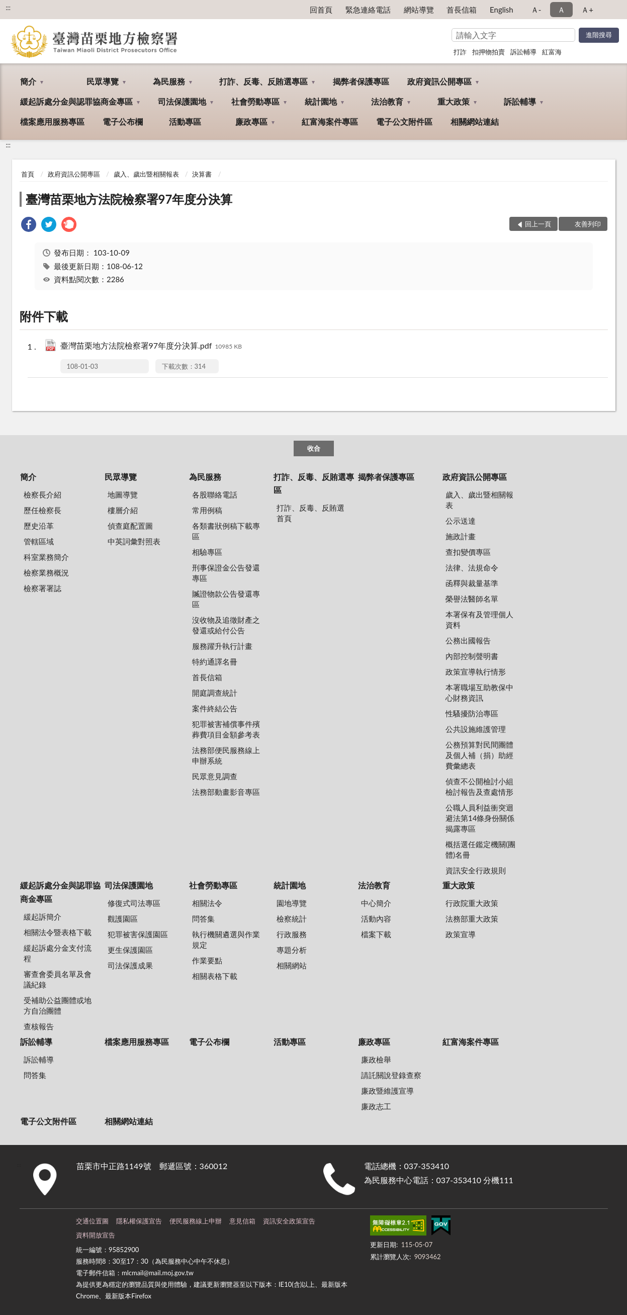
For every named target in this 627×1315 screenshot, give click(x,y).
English (501, 9)
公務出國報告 (468, 640)
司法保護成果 (130, 965)
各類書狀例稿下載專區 (226, 531)
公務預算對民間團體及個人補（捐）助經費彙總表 (479, 755)
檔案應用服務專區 (52, 121)
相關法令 (207, 903)
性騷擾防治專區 (471, 713)
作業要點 (207, 960)
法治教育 (387, 101)
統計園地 (321, 101)
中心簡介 (376, 903)
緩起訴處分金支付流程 (58, 953)
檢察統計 (292, 918)
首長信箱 (461, 9)
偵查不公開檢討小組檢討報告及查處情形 (479, 786)
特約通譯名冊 (214, 661)
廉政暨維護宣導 (387, 1090)
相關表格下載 (214, 975)
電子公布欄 (123, 121)
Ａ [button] (561, 9)
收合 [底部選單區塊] (313, 448)
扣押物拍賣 (488, 52)
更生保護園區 (130, 949)
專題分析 (292, 949)
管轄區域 (39, 541)
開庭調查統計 (214, 692)
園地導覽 (292, 903)
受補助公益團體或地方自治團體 (58, 1005)
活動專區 (185, 121)
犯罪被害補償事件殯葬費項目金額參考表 (226, 729)
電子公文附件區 (404, 121)
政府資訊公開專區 (439, 81)
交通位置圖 (92, 1221)
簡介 (28, 81)
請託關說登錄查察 (391, 1075)
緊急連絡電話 (368, 9)
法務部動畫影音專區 (226, 791)
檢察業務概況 (46, 572)
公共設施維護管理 (475, 728)
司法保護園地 (182, 101)
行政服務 (292, 934)
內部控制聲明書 (471, 656)
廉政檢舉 (376, 1059)
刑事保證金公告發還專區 (226, 573)
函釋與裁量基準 (471, 583)
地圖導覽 (123, 494)
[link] (28, 225)
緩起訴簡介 (42, 916)
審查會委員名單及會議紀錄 (58, 979)
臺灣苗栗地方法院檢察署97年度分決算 (129, 199)
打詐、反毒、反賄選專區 (263, 81)
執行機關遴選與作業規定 (226, 939)
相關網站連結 (475, 121)
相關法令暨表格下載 (58, 932)
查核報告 (39, 1026)
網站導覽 (419, 9)
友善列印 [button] (588, 224)
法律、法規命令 (471, 567)
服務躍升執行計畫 (222, 645)
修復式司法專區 (134, 903)
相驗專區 (207, 551)
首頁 (27, 174)
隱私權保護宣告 (139, 1221)
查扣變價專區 (468, 551)
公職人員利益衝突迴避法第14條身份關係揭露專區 (479, 818)
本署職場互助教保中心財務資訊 (479, 692)
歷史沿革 (39, 525)
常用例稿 (207, 510)
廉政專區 (251, 121)
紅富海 (552, 52)
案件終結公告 (214, 708)
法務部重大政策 (471, 918)
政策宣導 (460, 934)
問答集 (203, 918)
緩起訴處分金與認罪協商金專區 (76, 101)
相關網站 (292, 965)
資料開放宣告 (95, 1235)
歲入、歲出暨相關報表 (146, 174)
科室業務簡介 (46, 556)
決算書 (202, 174)
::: (8, 8)
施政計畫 (460, 536)
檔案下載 (376, 934)
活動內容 (376, 918)
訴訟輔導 (523, 52)
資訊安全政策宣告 (289, 1221)
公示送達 (460, 520)
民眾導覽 (102, 81)
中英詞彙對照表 (134, 541)
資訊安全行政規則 (475, 870)
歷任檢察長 (42, 510)
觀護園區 (123, 918)
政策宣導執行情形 (475, 671)
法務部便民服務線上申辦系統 (226, 755)
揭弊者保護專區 (361, 81)
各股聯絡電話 (214, 494)
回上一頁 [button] (538, 224)
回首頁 (321, 9)
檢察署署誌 (42, 588)
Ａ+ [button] (587, 9)
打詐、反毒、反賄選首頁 (310, 513)
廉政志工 (376, 1106)
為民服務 (169, 81)
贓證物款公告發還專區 (226, 599)
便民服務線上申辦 (195, 1221)
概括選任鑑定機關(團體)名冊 (480, 849)
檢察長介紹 (42, 494)
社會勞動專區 (255, 101)
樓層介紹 (123, 510)
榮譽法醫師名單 (471, 598)
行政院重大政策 (471, 903)
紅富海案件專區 (330, 121)
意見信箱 (242, 1221)
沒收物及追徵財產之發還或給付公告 (226, 625)
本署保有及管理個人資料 (479, 619)
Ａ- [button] (536, 9)
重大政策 (453, 101)
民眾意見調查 (214, 776)
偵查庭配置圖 (130, 525)
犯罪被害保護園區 (138, 934)
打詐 (460, 52)
